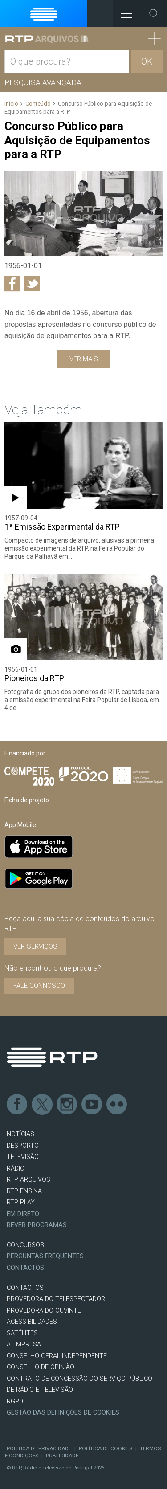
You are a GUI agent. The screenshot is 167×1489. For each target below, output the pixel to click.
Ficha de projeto (26, 800)
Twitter (42, 1104)
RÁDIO (15, 1168)
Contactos (25, 1268)
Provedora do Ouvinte (44, 1310)
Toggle (153, 13)
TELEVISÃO (23, 1157)
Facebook (17, 1104)
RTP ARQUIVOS (28, 1179)
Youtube (92, 1104)
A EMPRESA (24, 1344)
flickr (117, 1104)
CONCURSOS (25, 1245)
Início (11, 103)
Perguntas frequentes (45, 1256)
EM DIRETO (23, 1214)
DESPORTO (23, 1146)
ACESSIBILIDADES (32, 1322)
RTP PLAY (21, 1202)
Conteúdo (38, 103)
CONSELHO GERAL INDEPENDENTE (57, 1356)
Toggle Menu (122, 10)
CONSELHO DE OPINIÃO (40, 1367)
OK (147, 61)
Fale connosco (39, 986)
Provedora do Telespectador (56, 1299)
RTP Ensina (24, 1191)
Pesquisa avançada (42, 82)
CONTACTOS (25, 1288)
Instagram (67, 1104)
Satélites (22, 1333)
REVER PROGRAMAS (37, 1225)
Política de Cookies (105, 1448)
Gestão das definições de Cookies (63, 1412)
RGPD (15, 1401)
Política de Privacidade (39, 1448)
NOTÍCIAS (20, 1134)
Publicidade (62, 1455)
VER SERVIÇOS (35, 946)
